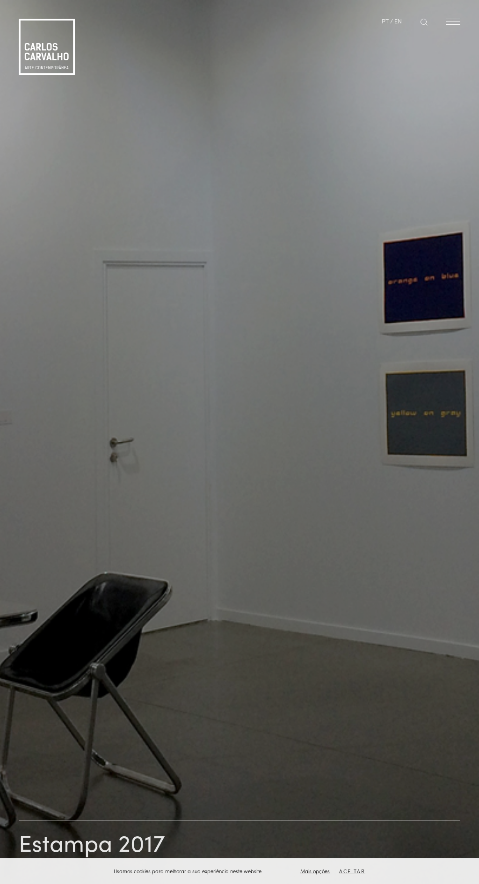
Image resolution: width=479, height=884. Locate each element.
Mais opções (315, 871)
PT (385, 20)
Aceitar (352, 871)
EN (398, 20)
